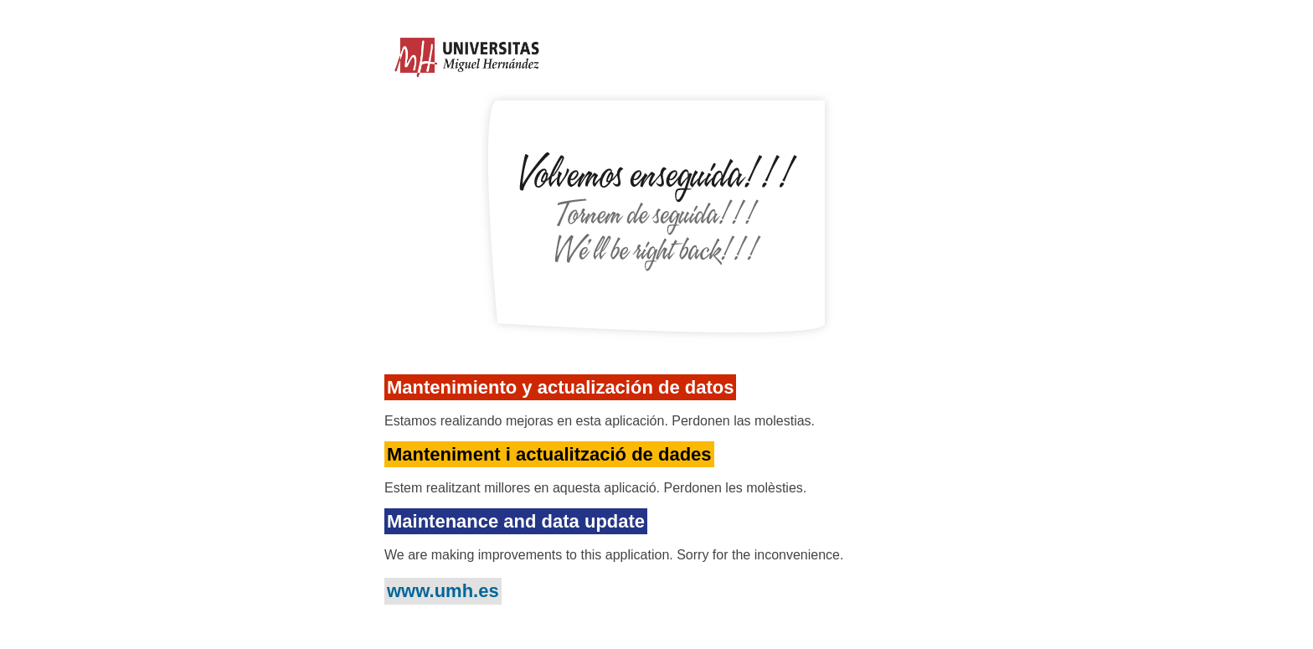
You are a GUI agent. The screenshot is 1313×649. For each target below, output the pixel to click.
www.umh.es (443, 590)
